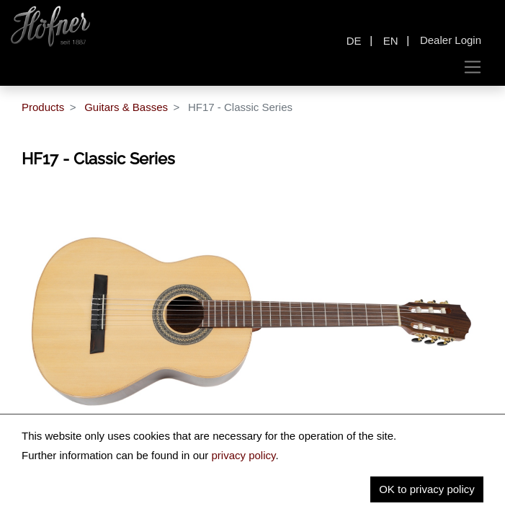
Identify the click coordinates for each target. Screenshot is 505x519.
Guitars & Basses (126, 107)
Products (43, 107)
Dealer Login (450, 40)
